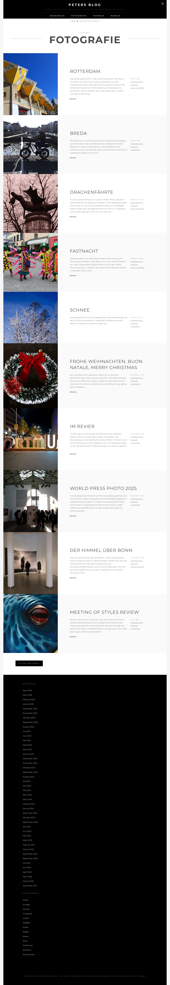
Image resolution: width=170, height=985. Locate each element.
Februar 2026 (29, 699)
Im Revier (82, 426)
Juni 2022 (27, 867)
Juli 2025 (26, 731)
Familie (26, 909)
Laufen (26, 918)
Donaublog (57, 16)
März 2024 (27, 799)
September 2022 (30, 858)
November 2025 (30, 713)
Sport (25, 941)
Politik (25, 927)
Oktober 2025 (29, 718)
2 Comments (135, 150)
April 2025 (27, 745)
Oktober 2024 (29, 768)
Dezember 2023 (30, 813)
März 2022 (27, 877)
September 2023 (30, 822)
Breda (78, 133)
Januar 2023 (28, 849)
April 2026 (27, 690)
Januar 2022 (28, 881)
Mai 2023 (27, 836)
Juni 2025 (27, 736)
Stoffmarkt (28, 945)
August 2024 (28, 777)
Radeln (115, 16)
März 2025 (27, 749)
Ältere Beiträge (29, 663)
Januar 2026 (28, 704)
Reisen (26, 936)
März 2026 (27, 695)
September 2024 (30, 772)
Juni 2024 (27, 786)
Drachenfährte (91, 192)
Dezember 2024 (30, 758)
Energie (26, 905)
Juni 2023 (27, 831)
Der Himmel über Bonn (101, 550)
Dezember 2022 (30, 854)
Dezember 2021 (30, 886)
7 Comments (135, 384)
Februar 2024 (29, 804)
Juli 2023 (26, 827)
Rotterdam (85, 71)
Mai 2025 (27, 740)
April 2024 (27, 795)
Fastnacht (84, 251)
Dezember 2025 (30, 709)
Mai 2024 (27, 790)
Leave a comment (137, 88)
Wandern (27, 950)
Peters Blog (85, 5)
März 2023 (27, 840)
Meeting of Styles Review (104, 612)
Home (73, 21)
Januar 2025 (28, 754)
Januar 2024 (28, 808)
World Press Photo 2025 (103, 488)
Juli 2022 (27, 863)
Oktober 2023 (29, 817)
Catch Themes (138, 976)
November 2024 (30, 763)
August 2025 (28, 727)
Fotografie (79, 16)
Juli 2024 (27, 781)
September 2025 (30, 722)
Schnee (80, 310)
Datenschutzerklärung (97, 976)
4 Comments (135, 628)
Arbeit (25, 900)
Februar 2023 (29, 845)
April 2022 (27, 872)
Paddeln (98, 16)
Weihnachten (29, 954)
